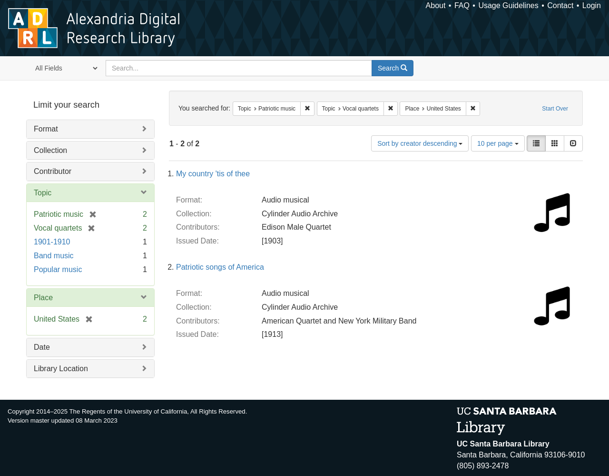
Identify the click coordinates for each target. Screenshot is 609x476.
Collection (50, 150)
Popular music (58, 269)
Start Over (555, 108)
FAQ (462, 5)
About (436, 5)
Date (42, 347)
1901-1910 (52, 242)
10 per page (498, 143)
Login (591, 5)
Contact (560, 5)
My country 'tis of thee (213, 174)
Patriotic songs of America (220, 267)
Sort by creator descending (419, 143)
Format (46, 129)
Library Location (61, 369)
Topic (42, 193)
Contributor (52, 171)
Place (43, 298)
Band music (54, 256)
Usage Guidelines (508, 5)
